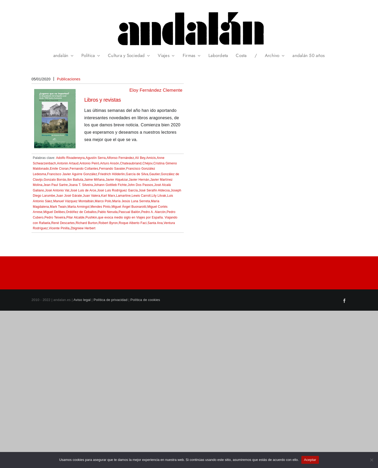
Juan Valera (91, 195)
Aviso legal (82, 300)
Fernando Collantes (84, 168)
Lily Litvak (158, 195)
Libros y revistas (102, 100)
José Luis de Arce (83, 190)
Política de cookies (145, 300)
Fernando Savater (112, 168)
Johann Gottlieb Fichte (110, 185)
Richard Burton (86, 223)
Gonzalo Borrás (55, 179)
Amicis (151, 158)
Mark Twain (58, 207)
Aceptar (310, 460)
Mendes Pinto (101, 207)
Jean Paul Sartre (55, 185)
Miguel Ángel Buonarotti (129, 207)
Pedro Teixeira (54, 217)
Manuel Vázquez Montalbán (73, 201)
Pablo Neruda (108, 212)
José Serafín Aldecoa (154, 190)
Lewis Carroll (141, 195)
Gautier (154, 174)
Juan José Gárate (69, 195)
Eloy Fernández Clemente (155, 90)
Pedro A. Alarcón (153, 212)
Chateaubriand (130, 163)
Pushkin (91, 217)
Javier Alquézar (117, 179)
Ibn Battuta (75, 179)
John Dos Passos (140, 185)
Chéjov (148, 163)
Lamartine (123, 195)
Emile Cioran (59, 168)
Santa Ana (155, 223)
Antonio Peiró (89, 163)
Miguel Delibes (54, 212)
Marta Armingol (78, 207)
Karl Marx (108, 195)
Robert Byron (108, 223)
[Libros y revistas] (55, 92)
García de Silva (137, 174)
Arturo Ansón (109, 163)
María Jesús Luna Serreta (131, 201)
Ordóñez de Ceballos (81, 212)
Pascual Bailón (129, 212)
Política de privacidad (111, 300)
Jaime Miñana (94, 179)
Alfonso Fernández (120, 158)
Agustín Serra (96, 158)
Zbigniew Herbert (82, 228)
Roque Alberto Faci (132, 223)
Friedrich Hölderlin (111, 174)
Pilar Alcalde (75, 217)
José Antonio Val (57, 190)
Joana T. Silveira (81, 185)
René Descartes (63, 223)
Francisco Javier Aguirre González (72, 174)
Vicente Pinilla (59, 228)
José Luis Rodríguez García (117, 190)
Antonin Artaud (67, 163)
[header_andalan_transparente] (189, 10)
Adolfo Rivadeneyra (70, 158)
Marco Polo (103, 201)
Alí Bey (140, 158)
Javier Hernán (139, 179)
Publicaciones (69, 79)
